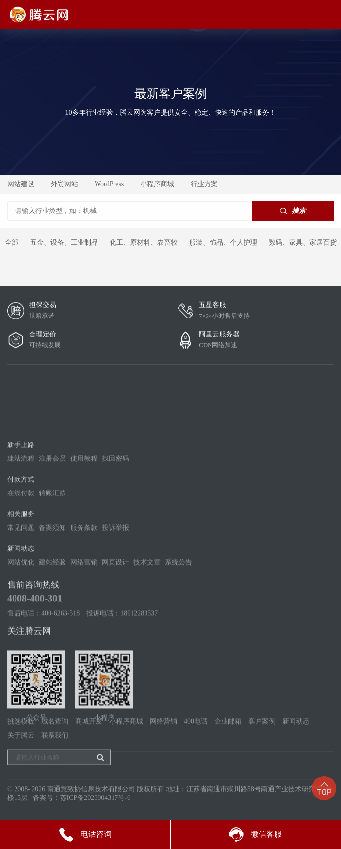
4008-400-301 (34, 682)
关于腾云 (20, 756)
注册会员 (52, 543)
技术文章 (147, 646)
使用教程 (83, 543)
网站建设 (20, 184)
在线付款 (20, 577)
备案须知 (52, 612)
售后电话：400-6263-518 (43, 697)
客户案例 (262, 742)
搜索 (293, 210)
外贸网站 (64, 184)
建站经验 (52, 646)
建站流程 (20, 543)
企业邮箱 (228, 742)
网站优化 (20, 646)
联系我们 (54, 756)
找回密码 (115, 543)
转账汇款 (52, 577)
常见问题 (20, 612)
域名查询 (54, 742)
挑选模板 (20, 742)
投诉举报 (115, 612)
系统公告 (178, 646)
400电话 (196, 742)
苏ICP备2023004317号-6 (95, 806)
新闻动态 (295, 742)
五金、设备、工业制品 (64, 242)
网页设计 (115, 646)
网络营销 (83, 646)
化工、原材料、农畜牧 (144, 242)
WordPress (109, 184)
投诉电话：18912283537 (122, 697)
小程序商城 (157, 184)
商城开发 (88, 742)
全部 (11, 242)
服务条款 (83, 612)
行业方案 (204, 184)
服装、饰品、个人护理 (223, 242)
